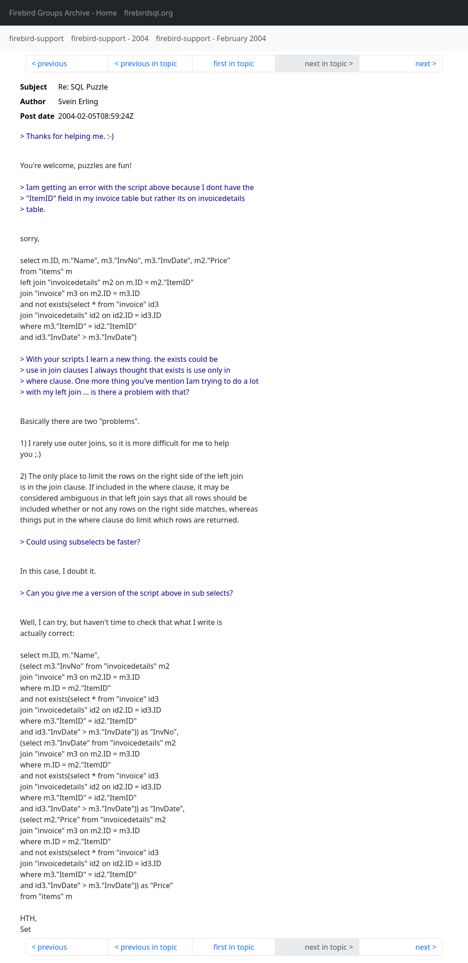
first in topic (233, 63)
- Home (63, 13)
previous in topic (149, 63)
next (423, 63)
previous (52, 63)
